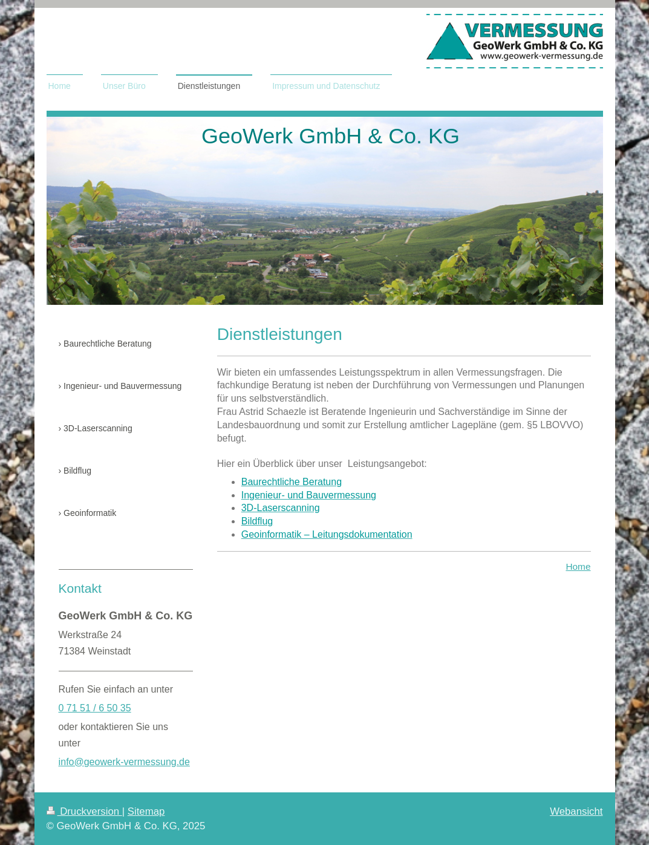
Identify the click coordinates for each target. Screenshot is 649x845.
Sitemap (146, 811)
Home (578, 566)
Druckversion (84, 811)
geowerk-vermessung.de (137, 762)
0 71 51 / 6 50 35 (95, 708)
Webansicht (576, 811)
